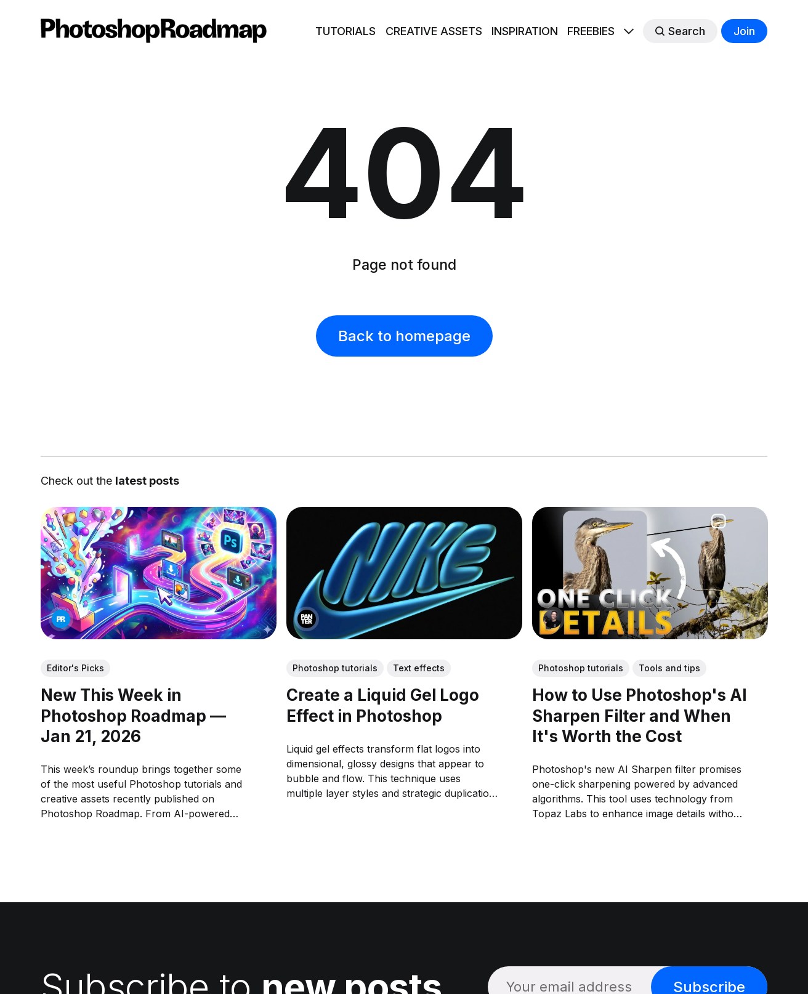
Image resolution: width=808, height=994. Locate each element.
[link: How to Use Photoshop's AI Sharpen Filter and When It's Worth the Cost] (649, 635)
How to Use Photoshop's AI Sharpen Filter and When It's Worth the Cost (638, 715)
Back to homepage (404, 336)
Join (744, 31)
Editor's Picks (75, 667)
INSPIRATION (524, 31)
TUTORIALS (345, 31)
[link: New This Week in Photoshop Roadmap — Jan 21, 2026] (159, 635)
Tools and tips (669, 667)
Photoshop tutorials (335, 667)
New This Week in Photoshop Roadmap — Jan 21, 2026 (133, 715)
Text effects (419, 667)
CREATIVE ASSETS (434, 31)
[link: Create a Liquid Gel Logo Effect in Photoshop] (404, 635)
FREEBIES (591, 31)
